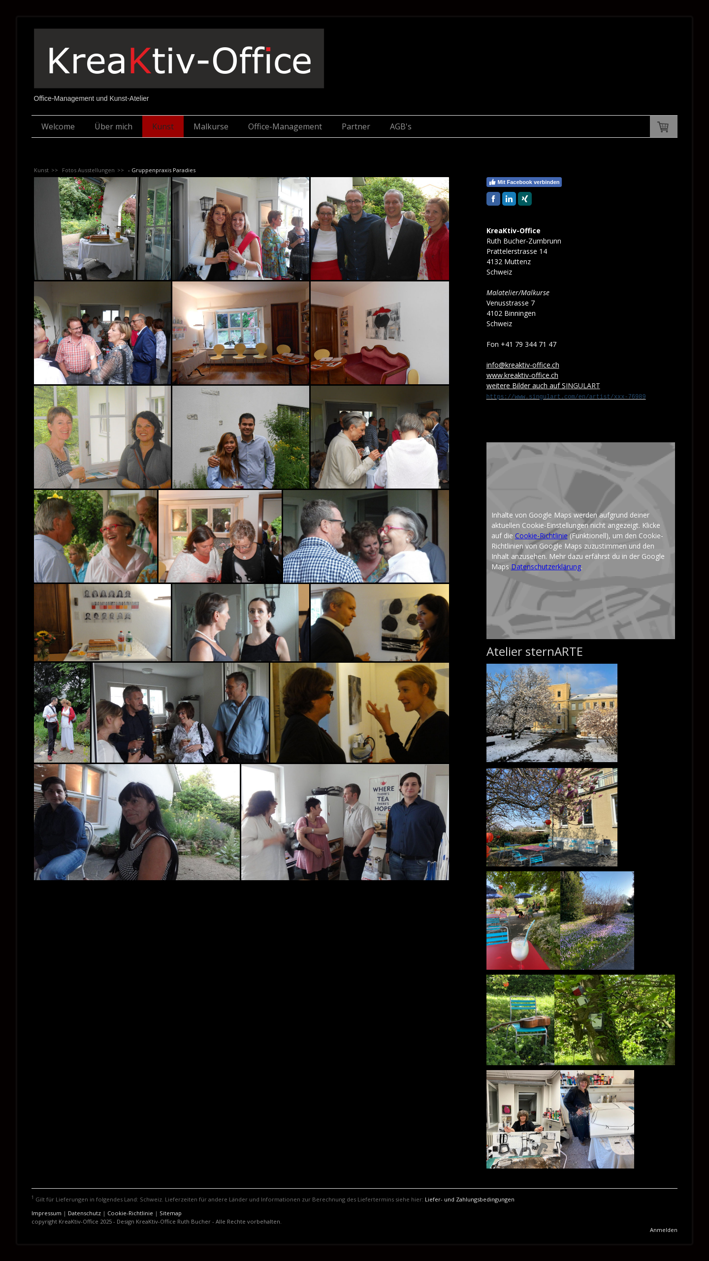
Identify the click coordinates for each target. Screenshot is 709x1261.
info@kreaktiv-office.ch (522, 364)
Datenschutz (84, 1213)
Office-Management (285, 126)
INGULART (583, 385)
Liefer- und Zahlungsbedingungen (470, 1199)
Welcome (58, 126)
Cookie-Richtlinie (541, 535)
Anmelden (663, 1229)
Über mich (113, 126)
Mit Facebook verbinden (524, 182)
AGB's (401, 126)
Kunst (163, 126)
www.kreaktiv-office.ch (522, 375)
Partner (356, 126)
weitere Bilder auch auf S (526, 385)
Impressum (47, 1213)
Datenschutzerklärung (546, 566)
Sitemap (171, 1213)
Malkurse (210, 126)
